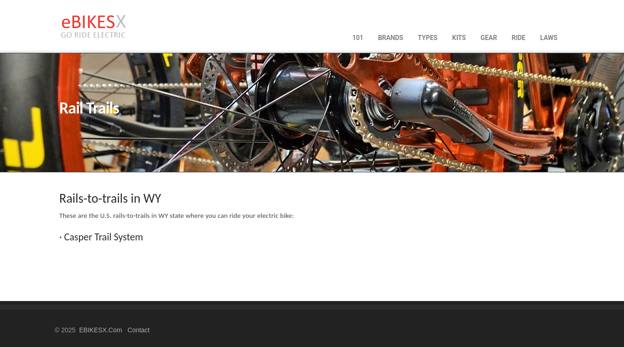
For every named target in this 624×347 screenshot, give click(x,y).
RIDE (519, 37)
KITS (459, 37)
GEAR (489, 37)
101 (357, 37)
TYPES (427, 37)
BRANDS (390, 37)
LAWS (548, 37)
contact (139, 330)
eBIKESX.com (100, 330)
